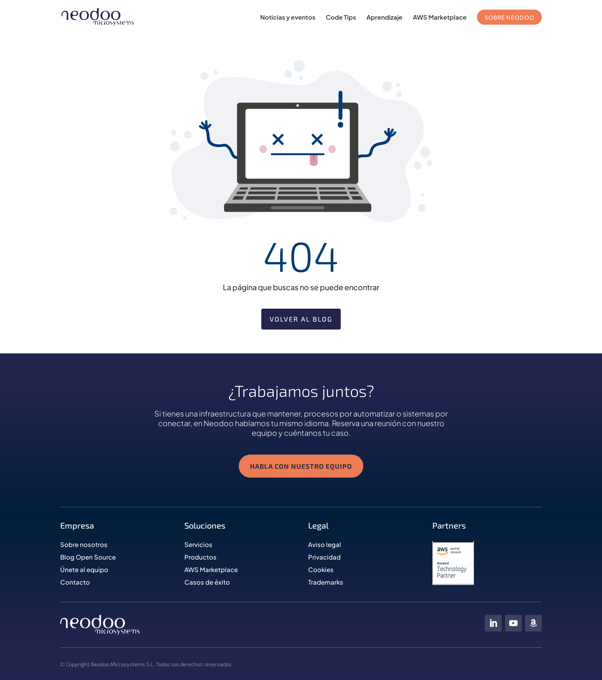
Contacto (75, 584)
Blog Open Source (88, 559)
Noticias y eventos (287, 17)
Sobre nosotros (83, 547)
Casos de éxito (207, 584)
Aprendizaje (385, 17)
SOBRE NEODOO (509, 17)
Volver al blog (301, 319)
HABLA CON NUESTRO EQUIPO (301, 469)
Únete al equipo (84, 572)
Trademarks (325, 584)
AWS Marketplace (440, 17)
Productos (200, 559)
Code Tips (341, 17)
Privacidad (324, 559)
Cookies (321, 572)
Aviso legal (324, 547)
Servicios (198, 547)
